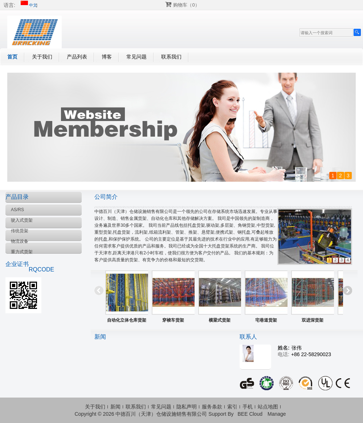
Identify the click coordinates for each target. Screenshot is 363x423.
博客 (107, 57)
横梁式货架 (220, 320)
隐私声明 (186, 407)
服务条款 (212, 407)
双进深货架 (312, 320)
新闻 (115, 407)
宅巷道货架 (266, 320)
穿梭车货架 (173, 320)
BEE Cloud (250, 414)
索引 (232, 407)
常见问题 (136, 57)
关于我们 (42, 57)
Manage (277, 414)
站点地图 (268, 407)
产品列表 (77, 57)
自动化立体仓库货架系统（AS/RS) (126, 322)
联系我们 (171, 57)
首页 (12, 57)
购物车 (186, 5)
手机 (247, 407)
